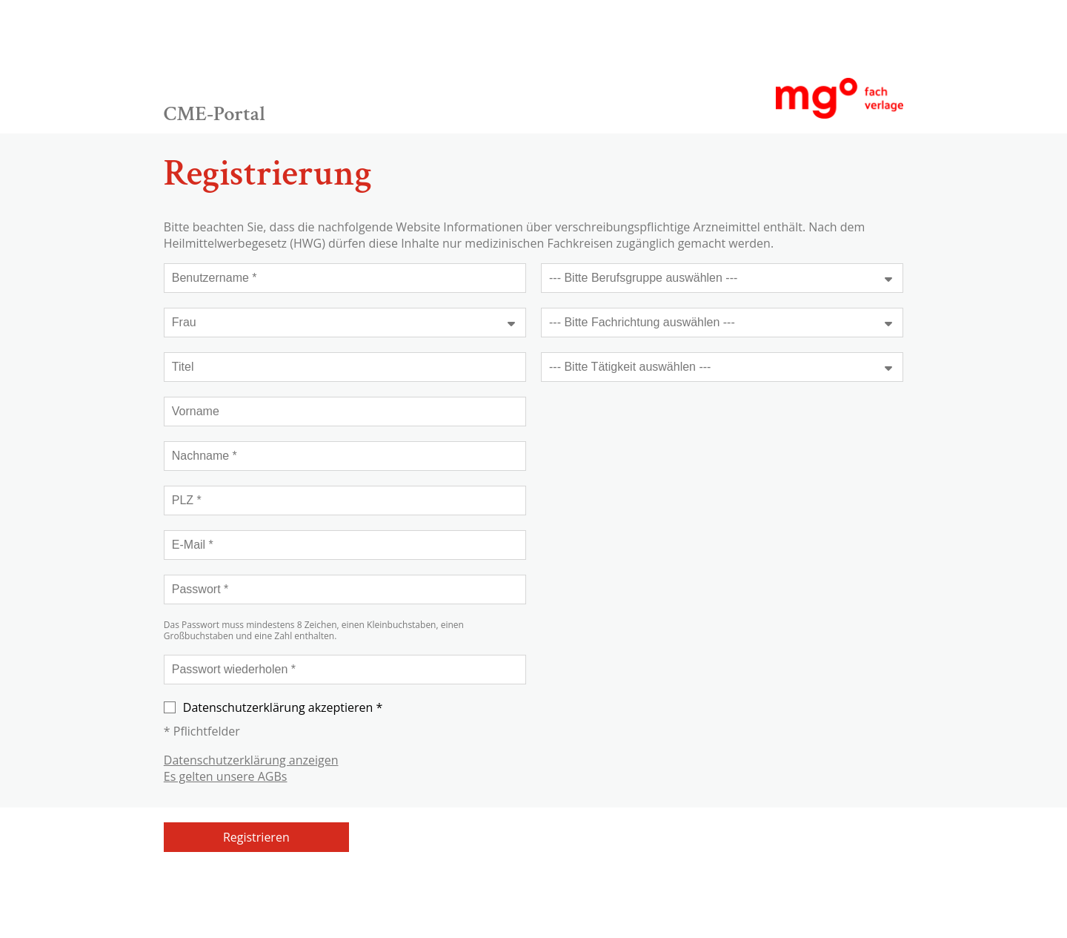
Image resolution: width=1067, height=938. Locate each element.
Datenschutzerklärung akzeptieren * (273, 707)
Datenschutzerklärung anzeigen (251, 760)
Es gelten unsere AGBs (225, 776)
